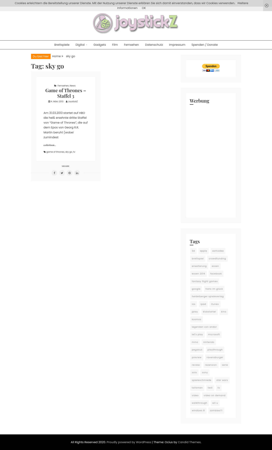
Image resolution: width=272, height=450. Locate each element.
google (196, 288)
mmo (195, 342)
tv (74, 151)
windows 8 (198, 410)
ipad (203, 304)
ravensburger (215, 357)
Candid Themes (189, 442)
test (210, 387)
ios (194, 304)
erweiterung (199, 266)
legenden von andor (204, 326)
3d (193, 250)
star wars (222, 380)
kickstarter (209, 311)
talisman (197, 387)
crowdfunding (217, 258)
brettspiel (198, 258)
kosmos (196, 319)
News (72, 85)
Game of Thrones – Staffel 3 (65, 93)
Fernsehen (131, 45)
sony (205, 372)
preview (197, 357)
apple (203, 250)
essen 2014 (198, 273)
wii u (215, 402)
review (196, 364)
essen (215, 266)
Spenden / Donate (205, 45)
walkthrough (199, 402)
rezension (211, 364)
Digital (80, 45)
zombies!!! (216, 410)
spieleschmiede (201, 380)
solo (194, 372)
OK (144, 8)
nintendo (208, 342)
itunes (215, 304)
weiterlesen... (50, 145)
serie (225, 364)
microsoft (214, 334)
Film (115, 45)
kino (223, 311)
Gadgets (100, 45)
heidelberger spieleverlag (208, 296)
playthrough (215, 349)
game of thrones (55, 151)
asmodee (218, 250)
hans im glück (214, 288)
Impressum (177, 45)
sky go (68, 151)
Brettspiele (61, 45)
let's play (197, 334)
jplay (195, 311)
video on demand (215, 395)
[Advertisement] (211, 160)
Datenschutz (154, 45)
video (195, 395)
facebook (216, 273)
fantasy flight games (205, 281)
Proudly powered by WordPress (129, 442)
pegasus (197, 349)
